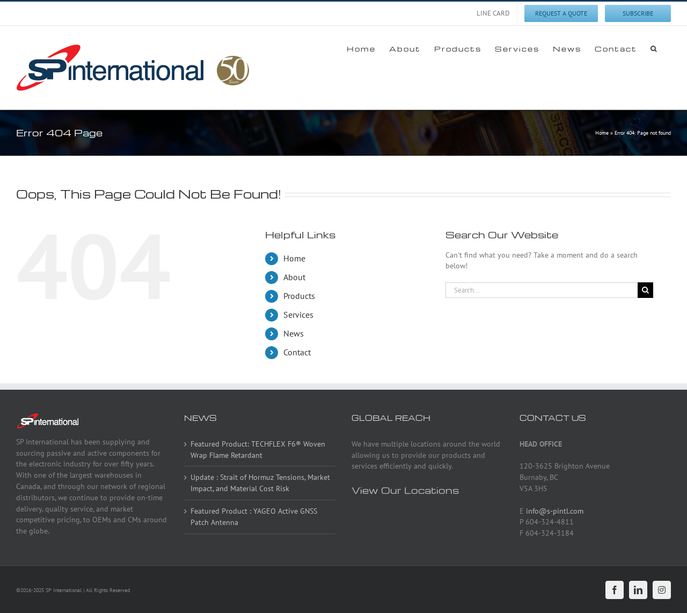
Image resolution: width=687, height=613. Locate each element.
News (293, 333)
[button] (654, 48)
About (294, 277)
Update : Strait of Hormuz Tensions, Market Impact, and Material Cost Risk (260, 482)
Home (602, 132)
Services (298, 314)
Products (299, 295)
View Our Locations (405, 490)
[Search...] (541, 290)
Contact (297, 352)
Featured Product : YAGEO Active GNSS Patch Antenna (254, 516)
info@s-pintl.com (554, 511)
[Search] (645, 290)
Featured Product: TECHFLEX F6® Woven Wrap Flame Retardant (258, 449)
